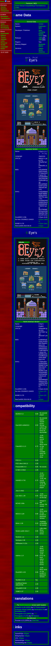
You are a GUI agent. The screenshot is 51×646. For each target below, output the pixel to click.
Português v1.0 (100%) (23, 613)
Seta (40, 30)
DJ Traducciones (39, 607)
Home (2, 1)
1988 (40, 38)
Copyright (4, 47)
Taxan (41, 36)
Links (3, 41)
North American (25, 605)
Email (3, 49)
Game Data (19, 6)
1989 (40, 40)
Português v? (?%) (22, 616)
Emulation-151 (20, 611)
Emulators (4, 16)
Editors (3, 35)
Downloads (5, 33)
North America (42, 51)
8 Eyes (41, 226)
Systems (4, 9)
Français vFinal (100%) (23, 609)
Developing (5, 28)
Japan (41, 48)
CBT (35, 613)
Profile (3, 45)
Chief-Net (35, 620)
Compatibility (29, 6)
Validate (3, 39)
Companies (5, 11)
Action (41, 24)
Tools (3, 24)
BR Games (35, 616)
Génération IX (39, 609)
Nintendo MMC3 (42, 45)
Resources (4, 26)
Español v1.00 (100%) (23, 607)
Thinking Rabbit (42, 33)
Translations (5, 18)
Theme (3, 37)
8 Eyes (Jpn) (43, 223)
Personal (4, 43)
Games (3, 7)
